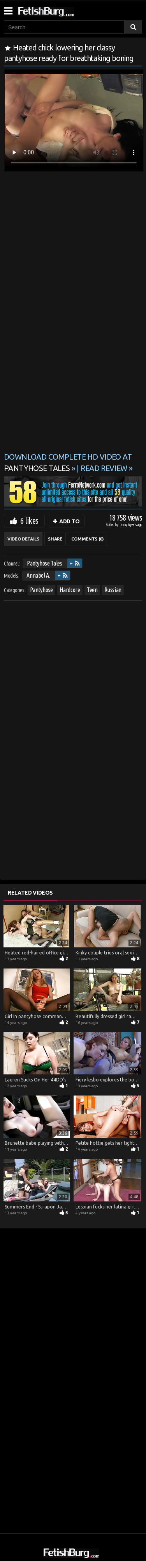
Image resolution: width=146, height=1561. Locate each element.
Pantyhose (41, 589)
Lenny (124, 525)
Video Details (23, 539)
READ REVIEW (104, 468)
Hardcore (70, 589)
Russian (112, 589)
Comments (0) (87, 539)
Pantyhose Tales (44, 563)
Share (55, 539)
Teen (92, 589)
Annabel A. (38, 575)
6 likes (29, 520)
